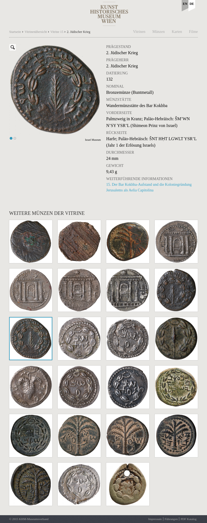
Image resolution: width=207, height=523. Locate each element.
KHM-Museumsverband (33, 519)
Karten (177, 32)
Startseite (15, 32)
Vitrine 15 (56, 32)
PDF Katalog (188, 519)
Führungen (171, 519)
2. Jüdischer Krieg (78, 32)
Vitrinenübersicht (36, 32)
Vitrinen (139, 32)
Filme (193, 32)
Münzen (158, 32)
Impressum (155, 519)
